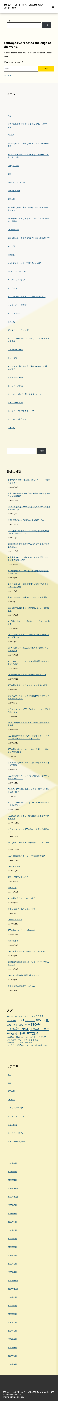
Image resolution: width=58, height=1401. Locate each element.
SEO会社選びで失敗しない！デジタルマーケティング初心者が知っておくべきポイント (28, 737)
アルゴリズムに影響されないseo (21, 986)
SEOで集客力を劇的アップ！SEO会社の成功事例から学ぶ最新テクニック (28, 532)
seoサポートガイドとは (18, 182)
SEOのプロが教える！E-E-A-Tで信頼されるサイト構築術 (28, 724)
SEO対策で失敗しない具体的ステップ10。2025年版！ (29, 622)
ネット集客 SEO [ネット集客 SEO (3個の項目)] (13, 1043)
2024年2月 (12, 1356)
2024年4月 (12, 1339)
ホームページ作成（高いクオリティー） (25, 394)
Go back (7, 75)
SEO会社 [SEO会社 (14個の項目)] (37, 1024)
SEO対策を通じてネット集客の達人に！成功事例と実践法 (28, 817)
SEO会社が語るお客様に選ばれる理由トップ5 (27, 674)
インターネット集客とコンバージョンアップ (26, 296)
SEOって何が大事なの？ (18, 877)
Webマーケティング (16, 280)
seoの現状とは (14, 190)
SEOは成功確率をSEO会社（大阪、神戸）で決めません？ (28, 963)
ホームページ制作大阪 (17, 419)
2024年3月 (12, 1347)
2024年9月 (12, 1297)
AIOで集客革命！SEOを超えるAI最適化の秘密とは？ (28, 125)
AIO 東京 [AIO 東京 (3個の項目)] (31, 1016)
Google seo (13, 165)
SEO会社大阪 (13, 229)
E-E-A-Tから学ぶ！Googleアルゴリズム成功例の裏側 (28, 144)
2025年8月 (12, 1213)
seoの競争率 (13, 940)
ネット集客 (12, 358)
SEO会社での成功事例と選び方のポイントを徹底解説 (28, 609)
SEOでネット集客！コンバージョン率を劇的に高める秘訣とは (28, 636)
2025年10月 (13, 1196)
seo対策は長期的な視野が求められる (23, 975)
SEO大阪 (11, 246)
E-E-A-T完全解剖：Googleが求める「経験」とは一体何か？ (28, 649)
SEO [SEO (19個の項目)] (20, 1020)
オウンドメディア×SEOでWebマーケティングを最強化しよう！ (29, 710)
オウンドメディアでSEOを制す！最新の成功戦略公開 (28, 830)
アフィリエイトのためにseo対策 (21, 909)
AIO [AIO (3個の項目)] (8, 1016)
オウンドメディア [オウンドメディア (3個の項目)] (40, 1037)
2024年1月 (12, 1364)
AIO (9, 116)
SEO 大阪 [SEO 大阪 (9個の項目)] (42, 1020)
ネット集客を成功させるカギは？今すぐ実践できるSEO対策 (28, 764)
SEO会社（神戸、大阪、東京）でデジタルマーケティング (28, 208)
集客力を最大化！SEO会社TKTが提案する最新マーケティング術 (28, 585)
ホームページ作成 (15, 385)
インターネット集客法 (17, 305)
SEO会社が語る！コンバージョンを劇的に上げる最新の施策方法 (28, 750)
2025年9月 (12, 1205)
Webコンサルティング (17, 271)
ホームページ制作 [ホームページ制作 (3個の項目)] (26, 1043)
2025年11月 (13, 1188)
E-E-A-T (11, 135)
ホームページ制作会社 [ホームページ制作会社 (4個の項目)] (16, 1045)
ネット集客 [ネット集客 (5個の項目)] (34, 1039)
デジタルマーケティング (18, 330)
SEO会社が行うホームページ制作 (22, 898)
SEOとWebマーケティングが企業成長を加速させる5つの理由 (28, 662)
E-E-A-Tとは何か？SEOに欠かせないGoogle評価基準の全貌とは (29, 508)
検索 (9, 21)
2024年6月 (12, 1322)
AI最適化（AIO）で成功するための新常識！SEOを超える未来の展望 (28, 558)
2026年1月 (12, 1180)
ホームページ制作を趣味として (21, 411)
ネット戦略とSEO (15, 349)
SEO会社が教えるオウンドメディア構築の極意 (27, 685)
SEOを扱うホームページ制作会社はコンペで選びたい (28, 843)
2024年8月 (12, 1305)
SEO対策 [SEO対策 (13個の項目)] (32, 1033)
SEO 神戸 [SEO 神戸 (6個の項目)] (24, 1024)
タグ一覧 (11, 321)
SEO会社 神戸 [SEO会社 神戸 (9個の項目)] (16, 1033)
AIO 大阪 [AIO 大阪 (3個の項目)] (22, 1016)
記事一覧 (11, 427)
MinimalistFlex (16, 1397)
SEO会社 (11, 199)
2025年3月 (12, 1255)
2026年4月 (12, 1163)
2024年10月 (13, 1289)
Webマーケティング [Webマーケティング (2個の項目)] (26, 1037)
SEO (9, 174)
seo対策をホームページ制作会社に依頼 (24, 263)
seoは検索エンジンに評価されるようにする (26, 951)
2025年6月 (12, 1230)
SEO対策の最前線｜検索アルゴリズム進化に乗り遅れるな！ (28, 545)
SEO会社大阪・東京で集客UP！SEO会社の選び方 (28, 238)
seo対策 (11, 254)
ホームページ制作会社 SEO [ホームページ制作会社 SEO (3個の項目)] (37, 1045)
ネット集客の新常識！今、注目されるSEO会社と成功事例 (28, 367)
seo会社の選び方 (15, 919)
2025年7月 (12, 1222)
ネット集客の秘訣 (15, 377)
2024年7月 (12, 1314)
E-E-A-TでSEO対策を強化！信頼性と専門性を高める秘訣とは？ (28, 790)
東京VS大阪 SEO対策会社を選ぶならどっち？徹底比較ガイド (29, 481)
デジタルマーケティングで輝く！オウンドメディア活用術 (28, 339)
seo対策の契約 (14, 866)
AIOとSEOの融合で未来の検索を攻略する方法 (27, 520)
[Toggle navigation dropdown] (52, 6)
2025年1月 (12, 1272)
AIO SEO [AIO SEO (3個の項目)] (14, 1016)
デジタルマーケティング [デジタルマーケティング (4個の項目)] (17, 1039)
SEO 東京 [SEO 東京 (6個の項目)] (12, 1024)
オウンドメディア (15, 313)
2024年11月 (13, 1280)
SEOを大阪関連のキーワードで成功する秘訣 (26, 856)
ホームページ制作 (15, 402)
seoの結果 (12, 887)
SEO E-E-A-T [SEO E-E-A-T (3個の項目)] (30, 1021)
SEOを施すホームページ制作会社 (22, 930)
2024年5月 (12, 1331)
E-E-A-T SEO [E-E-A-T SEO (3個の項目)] (11, 1021)
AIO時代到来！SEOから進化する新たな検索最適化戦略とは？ (28, 572)
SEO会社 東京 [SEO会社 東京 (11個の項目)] (39, 1029)
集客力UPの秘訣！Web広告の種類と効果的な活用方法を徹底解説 (29, 494)
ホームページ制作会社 (17, 1141)
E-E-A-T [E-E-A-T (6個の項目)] (39, 1016)
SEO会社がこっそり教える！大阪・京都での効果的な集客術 (28, 220)
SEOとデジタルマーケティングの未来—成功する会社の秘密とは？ (28, 777)
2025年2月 (12, 1263)
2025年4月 (12, 1247)
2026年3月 (12, 1171)
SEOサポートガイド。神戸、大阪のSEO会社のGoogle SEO (28, 1392)
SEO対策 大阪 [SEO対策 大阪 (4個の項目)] (13, 1037)
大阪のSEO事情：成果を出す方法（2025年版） (28, 597)
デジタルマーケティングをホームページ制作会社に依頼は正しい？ (28, 804)
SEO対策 (11, 1099)
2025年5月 (12, 1238)
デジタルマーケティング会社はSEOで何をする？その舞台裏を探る (28, 697)
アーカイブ (12, 288)
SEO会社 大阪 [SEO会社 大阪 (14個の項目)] (18, 1029)
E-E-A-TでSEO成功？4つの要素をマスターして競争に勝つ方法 (28, 156)
